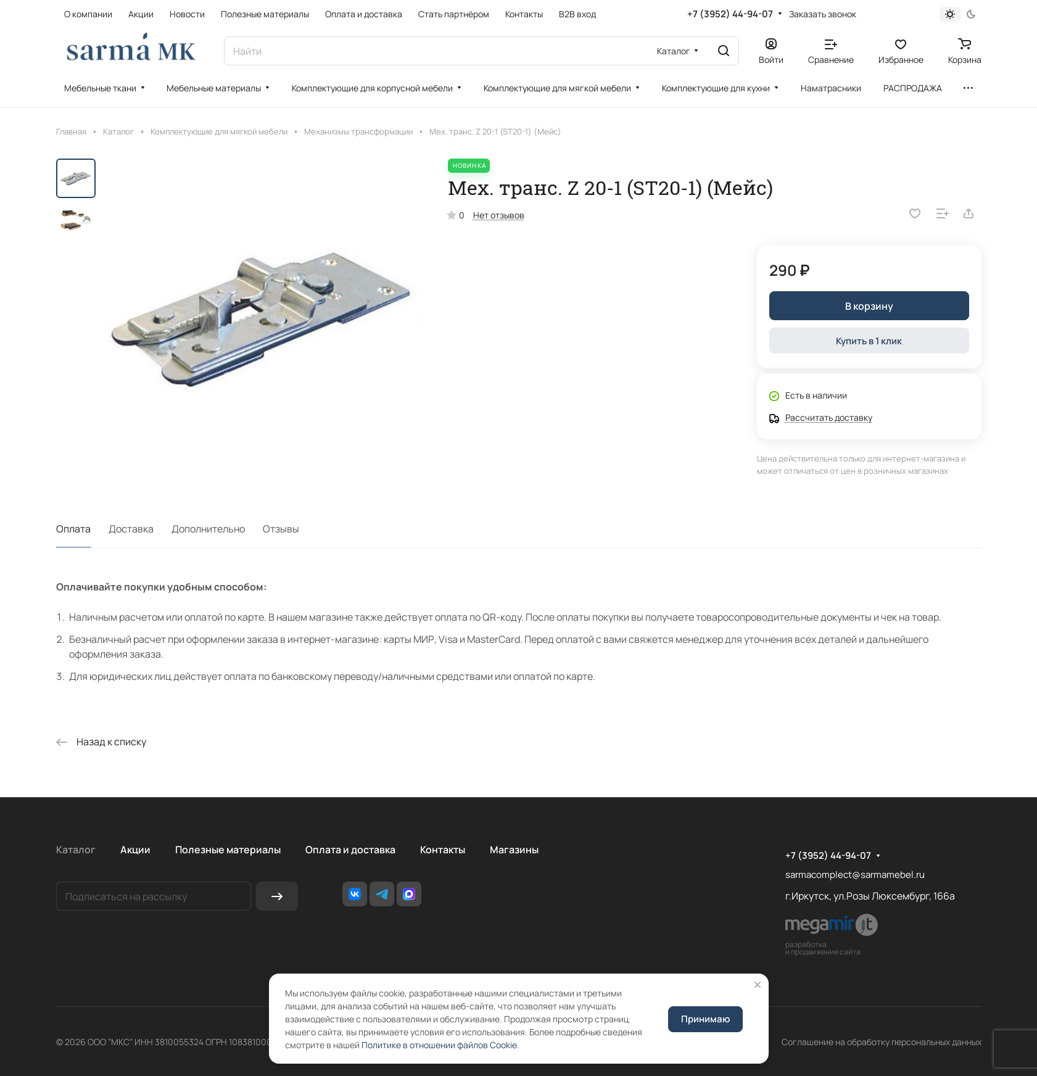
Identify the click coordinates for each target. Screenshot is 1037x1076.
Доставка (131, 529)
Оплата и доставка (350, 849)
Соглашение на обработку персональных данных (881, 1042)
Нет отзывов (498, 215)
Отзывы (281, 529)
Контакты (442, 849)
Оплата (73, 529)
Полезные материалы (228, 849)
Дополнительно (208, 529)
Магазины (514, 849)
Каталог (76, 849)
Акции (135, 849)
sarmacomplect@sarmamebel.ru (855, 874)
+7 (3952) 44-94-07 (730, 14)
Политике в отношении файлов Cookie (439, 1045)
